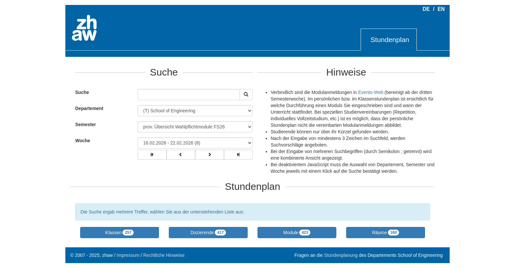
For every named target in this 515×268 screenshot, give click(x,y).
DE (426, 9)
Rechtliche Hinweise (164, 255)
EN (441, 9)
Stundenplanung (341, 255)
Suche (80, 92)
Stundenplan (389, 39)
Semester (85, 124)
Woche (82, 140)
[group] (152, 155)
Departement (89, 108)
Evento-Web (370, 92)
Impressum (128, 255)
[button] (119, 232)
